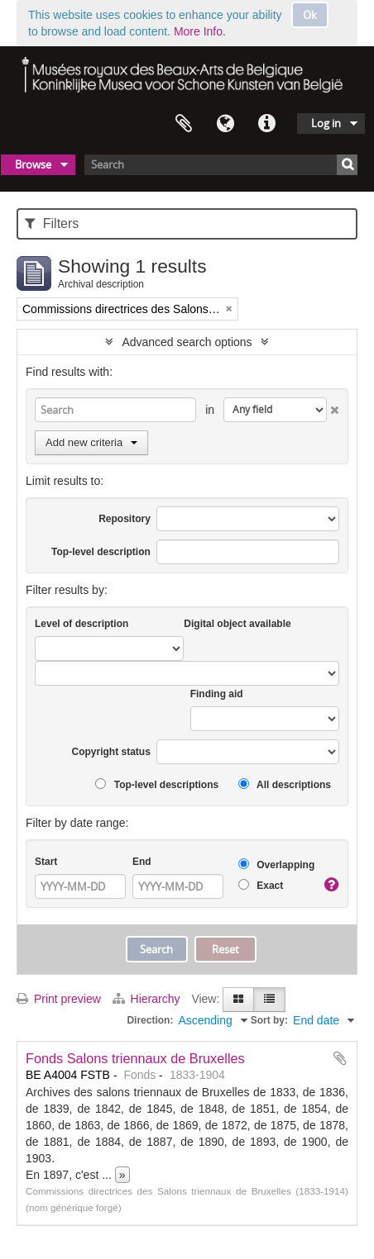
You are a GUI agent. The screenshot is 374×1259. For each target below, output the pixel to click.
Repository (124, 519)
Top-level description (101, 552)
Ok (310, 14)
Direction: (150, 1020)
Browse (33, 164)
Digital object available (237, 624)
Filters (52, 223)
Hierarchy (148, 998)
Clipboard (183, 124)
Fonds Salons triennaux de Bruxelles (135, 1058)
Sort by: (269, 1020)
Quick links (266, 124)
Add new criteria (91, 442)
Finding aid (216, 694)
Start (46, 861)
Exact (260, 885)
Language (225, 124)
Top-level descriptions (156, 784)
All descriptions (284, 784)
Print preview (59, 998)
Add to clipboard (340, 1058)
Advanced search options (187, 342)
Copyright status (110, 752)
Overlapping (276, 864)
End (141, 861)
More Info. (200, 31)
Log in (326, 123)
